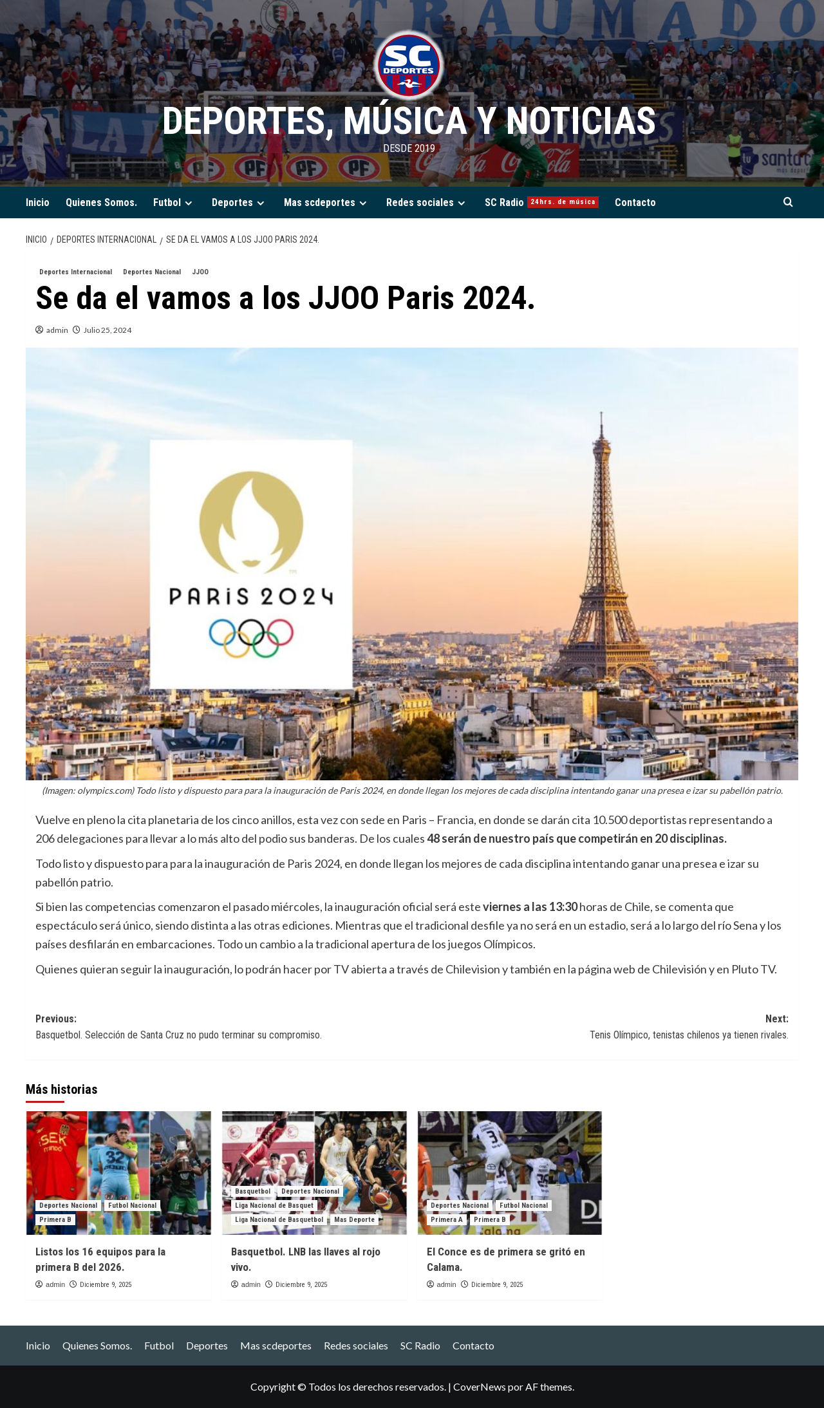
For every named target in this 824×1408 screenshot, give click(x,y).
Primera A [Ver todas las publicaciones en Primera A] (447, 1220)
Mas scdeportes (327, 202)
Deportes (240, 202)
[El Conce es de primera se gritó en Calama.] (510, 1173)
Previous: (223, 1028)
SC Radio (542, 202)
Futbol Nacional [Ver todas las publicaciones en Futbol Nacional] (132, 1205)
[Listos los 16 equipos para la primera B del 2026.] (119, 1173)
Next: (600, 1028)
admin (57, 330)
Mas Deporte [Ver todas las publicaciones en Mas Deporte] (354, 1220)
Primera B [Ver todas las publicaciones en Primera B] (55, 1220)
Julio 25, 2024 (107, 330)
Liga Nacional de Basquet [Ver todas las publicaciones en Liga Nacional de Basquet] (274, 1205)
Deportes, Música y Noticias (409, 121)
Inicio (38, 202)
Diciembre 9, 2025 (105, 1285)
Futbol (174, 202)
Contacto (635, 202)
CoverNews (479, 1386)
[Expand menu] (188, 203)
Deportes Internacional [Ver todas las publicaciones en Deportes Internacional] (75, 272)
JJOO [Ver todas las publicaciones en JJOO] (200, 272)
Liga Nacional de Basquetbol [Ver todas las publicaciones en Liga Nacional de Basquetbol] (279, 1220)
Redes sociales (427, 202)
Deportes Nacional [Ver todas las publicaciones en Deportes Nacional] (152, 272)
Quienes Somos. (101, 202)
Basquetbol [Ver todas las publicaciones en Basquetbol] (252, 1191)
